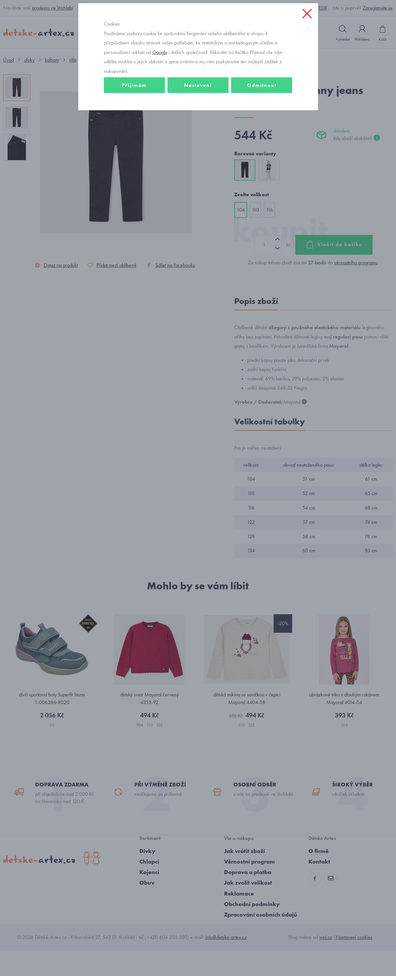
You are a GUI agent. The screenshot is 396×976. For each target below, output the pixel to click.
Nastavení (198, 130)
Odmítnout (261, 130)
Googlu (159, 97)
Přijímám (134, 130)
